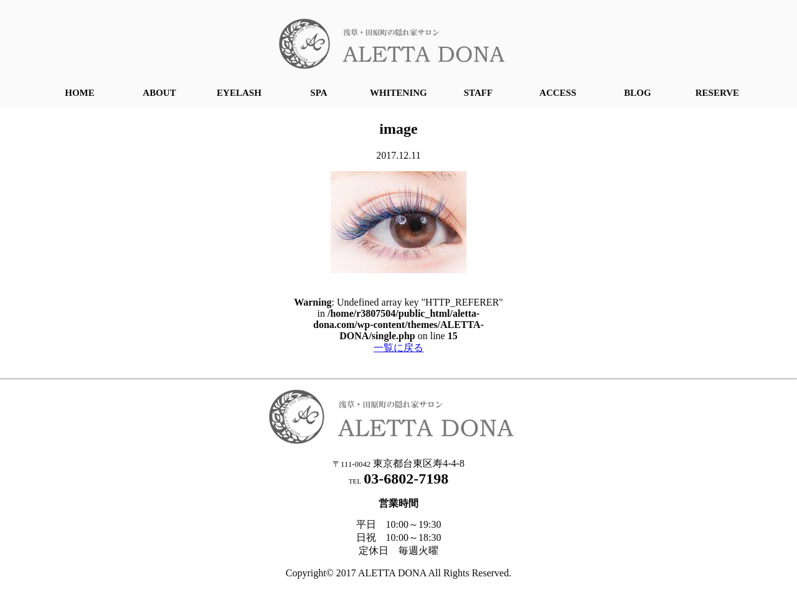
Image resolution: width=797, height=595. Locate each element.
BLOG (637, 93)
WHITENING (398, 93)
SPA (318, 93)
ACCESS (557, 93)
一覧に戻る (398, 347)
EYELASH (239, 93)
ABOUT (159, 93)
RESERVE (717, 93)
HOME (80, 93)
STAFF (478, 93)
